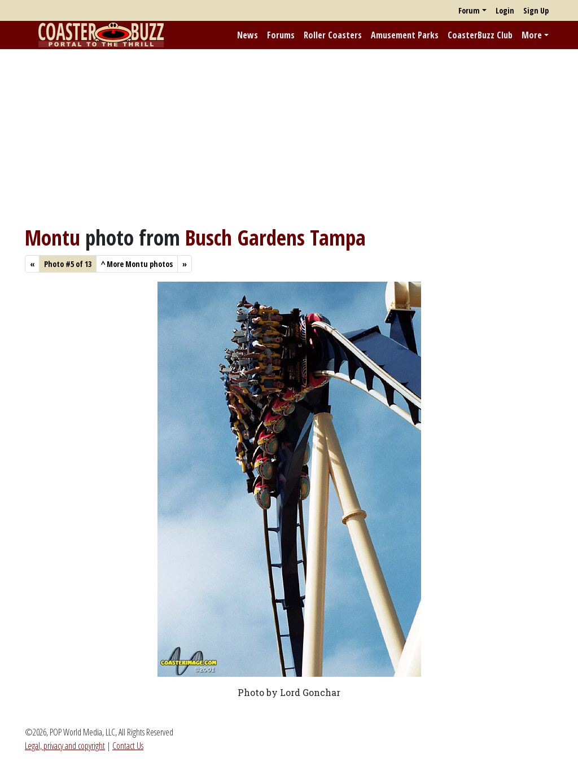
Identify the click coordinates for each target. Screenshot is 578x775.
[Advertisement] (289, 137)
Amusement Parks (405, 35)
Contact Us (127, 745)
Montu (52, 237)
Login (505, 10)
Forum (469, 10)
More (532, 35)
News (247, 35)
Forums (281, 35)
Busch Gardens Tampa (275, 237)
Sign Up (536, 10)
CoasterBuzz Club (480, 35)
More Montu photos (137, 264)
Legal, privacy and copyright (65, 745)
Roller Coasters (333, 35)
